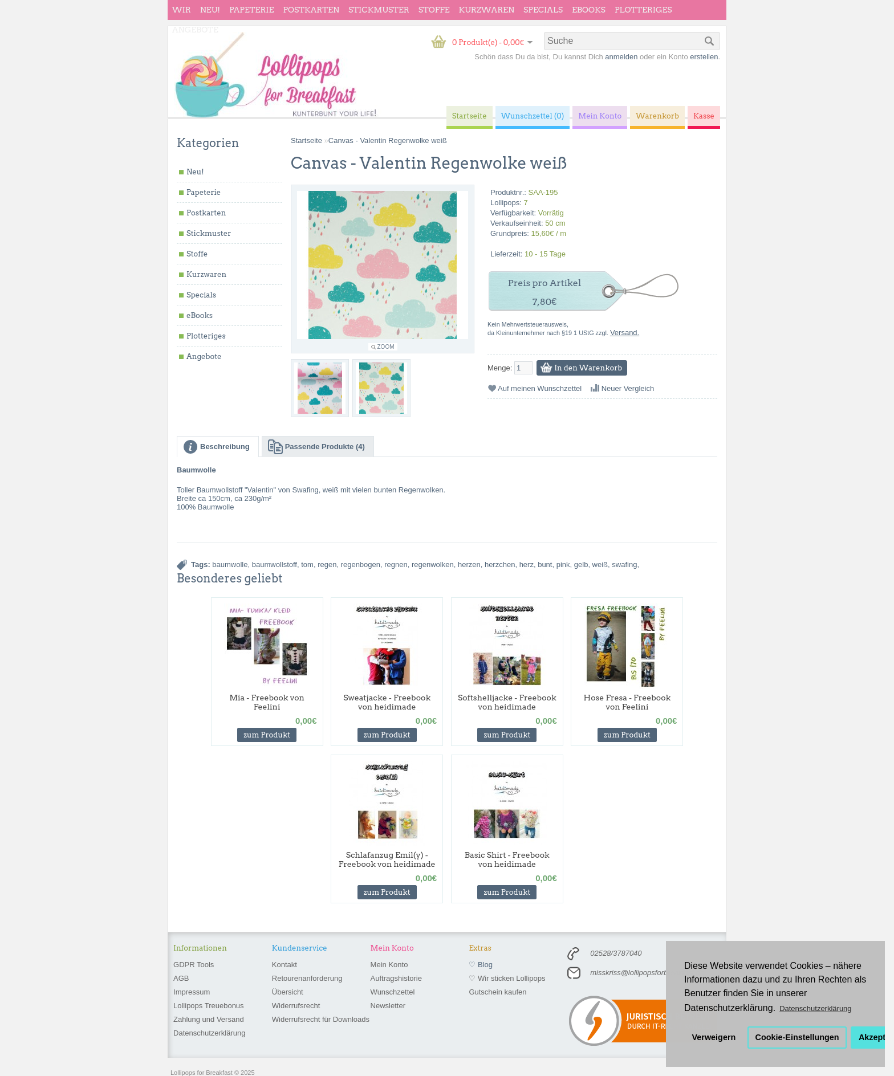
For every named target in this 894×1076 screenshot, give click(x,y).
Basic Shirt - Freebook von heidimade (507, 859)
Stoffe (434, 9)
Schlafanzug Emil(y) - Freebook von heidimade (387, 859)
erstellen (704, 56)
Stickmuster (378, 9)
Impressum (191, 992)
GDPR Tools (193, 964)
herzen (469, 564)
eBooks (589, 9)
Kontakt (284, 964)
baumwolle (229, 564)
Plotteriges (643, 9)
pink (563, 564)
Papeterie (251, 9)
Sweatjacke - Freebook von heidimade (386, 702)
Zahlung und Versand (208, 1019)
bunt (545, 564)
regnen (395, 564)
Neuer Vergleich (628, 388)
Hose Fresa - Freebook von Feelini (627, 702)
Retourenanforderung (307, 978)
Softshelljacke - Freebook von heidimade (507, 702)
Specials (543, 9)
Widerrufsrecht (296, 1005)
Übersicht (287, 992)
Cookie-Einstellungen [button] (797, 1037)
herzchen (500, 564)
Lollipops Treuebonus (208, 1005)
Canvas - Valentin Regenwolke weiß (387, 140)
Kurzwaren (486, 9)
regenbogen (360, 564)
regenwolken (433, 564)
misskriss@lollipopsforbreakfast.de (647, 972)
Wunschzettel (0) (532, 116)
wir (181, 9)
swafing (624, 564)
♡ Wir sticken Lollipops (507, 978)
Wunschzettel (393, 992)
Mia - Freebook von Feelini (266, 702)
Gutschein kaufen (497, 992)
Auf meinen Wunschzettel (540, 388)
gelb (581, 564)
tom (307, 564)
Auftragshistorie (396, 978)
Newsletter (388, 1005)
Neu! (210, 9)
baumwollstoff (274, 564)
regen (327, 564)
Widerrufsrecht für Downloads (320, 1019)
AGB (181, 978)
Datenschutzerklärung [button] (815, 1008)
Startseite (306, 140)
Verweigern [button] (714, 1037)
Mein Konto (389, 964)
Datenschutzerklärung (209, 1033)
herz (526, 564)
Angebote (195, 29)
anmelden (621, 56)
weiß (600, 564)
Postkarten (311, 9)
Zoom (386, 347)
